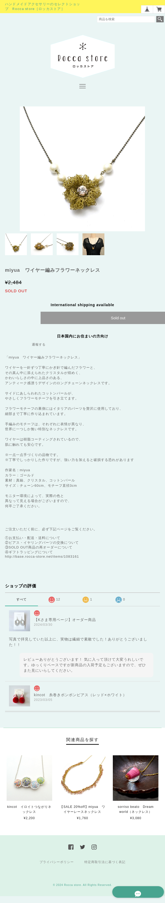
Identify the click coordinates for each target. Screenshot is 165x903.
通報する (39, 345)
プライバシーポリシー (57, 863)
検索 (160, 19)
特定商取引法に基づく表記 (104, 863)
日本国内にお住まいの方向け (82, 337)
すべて (21, 600)
